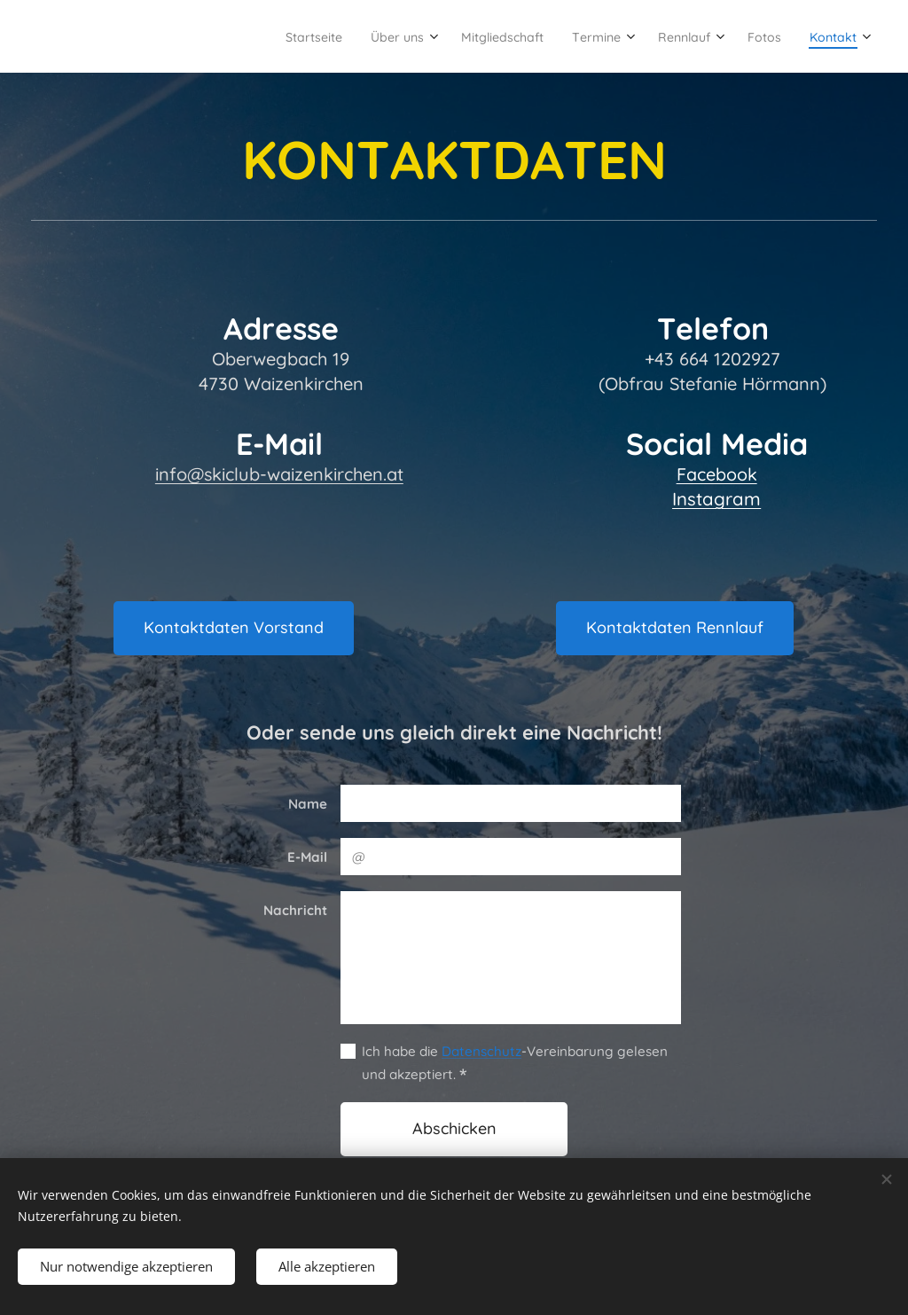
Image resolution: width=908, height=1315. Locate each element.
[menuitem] (239, 36)
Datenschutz (481, 1051)
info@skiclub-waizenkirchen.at (279, 474)
